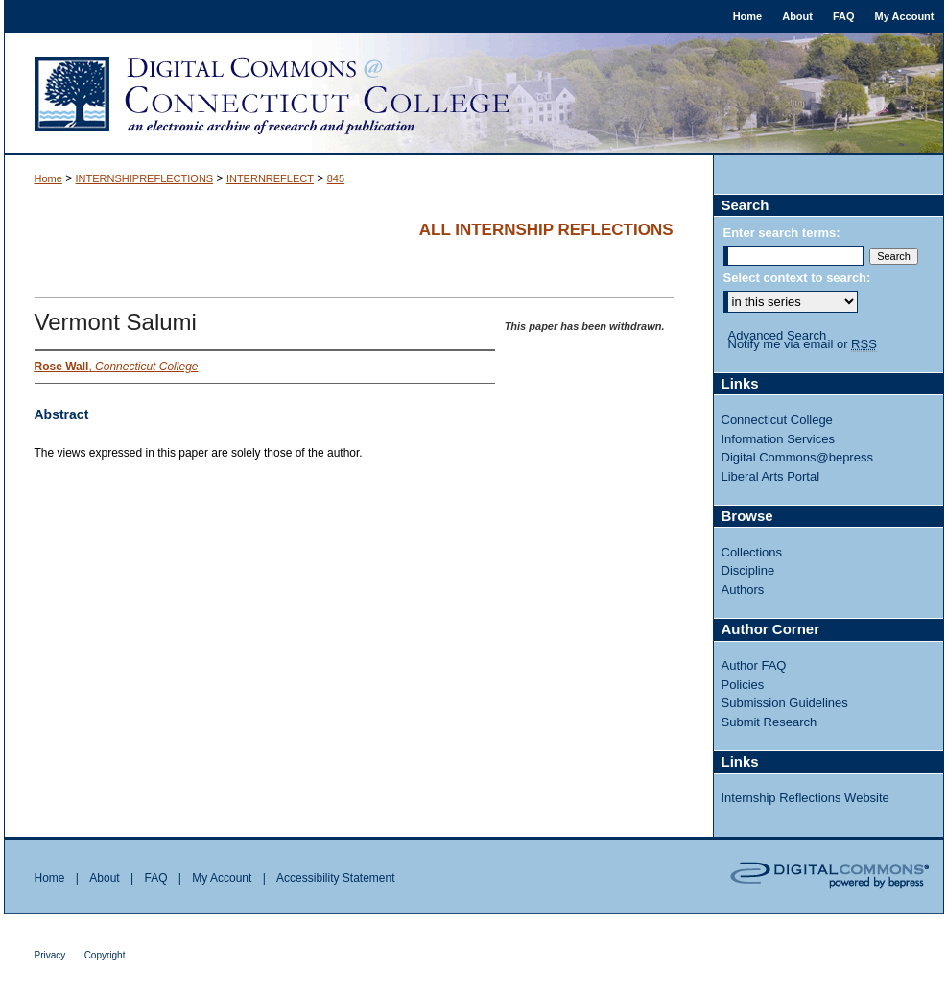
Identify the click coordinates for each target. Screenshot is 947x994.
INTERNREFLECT (270, 178)
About (104, 878)
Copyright (105, 955)
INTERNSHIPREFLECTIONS (145, 178)
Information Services (779, 439)
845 (335, 178)
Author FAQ (754, 665)
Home (48, 178)
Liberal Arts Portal (771, 476)
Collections (752, 552)
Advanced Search (777, 335)
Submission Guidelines (785, 703)
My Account (221, 878)
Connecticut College (777, 420)
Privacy (50, 955)
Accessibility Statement (335, 878)
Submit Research (769, 722)
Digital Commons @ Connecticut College (474, 94)
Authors (743, 589)
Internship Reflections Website (805, 798)
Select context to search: (797, 278)
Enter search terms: (781, 232)
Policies (743, 684)
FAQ (155, 878)
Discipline (748, 570)
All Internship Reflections (546, 230)
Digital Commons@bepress (797, 457)
